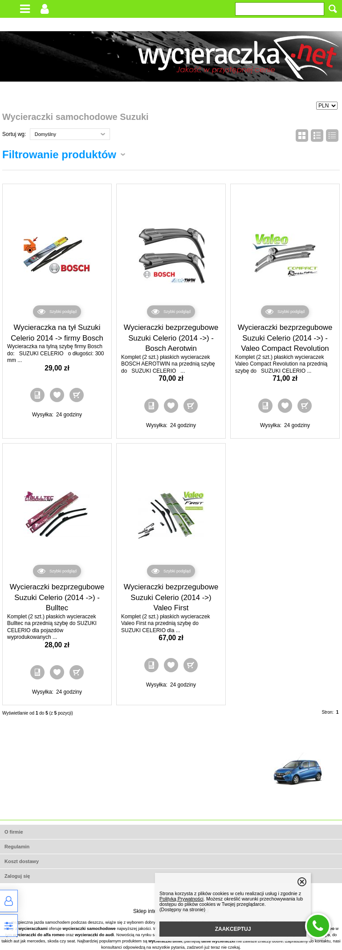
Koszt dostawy (21, 861)
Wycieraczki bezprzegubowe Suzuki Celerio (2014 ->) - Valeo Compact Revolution (285, 338)
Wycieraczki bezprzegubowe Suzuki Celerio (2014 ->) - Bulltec (57, 597)
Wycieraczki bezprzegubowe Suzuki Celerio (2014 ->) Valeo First (171, 597)
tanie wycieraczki (218, 941)
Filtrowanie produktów (59, 154)
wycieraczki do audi (94, 935)
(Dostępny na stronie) (182, 909)
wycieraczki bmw (165, 941)
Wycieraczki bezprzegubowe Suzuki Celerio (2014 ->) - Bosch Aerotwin (171, 338)
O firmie (13, 832)
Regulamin (16, 846)
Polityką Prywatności (181, 898)
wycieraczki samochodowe (89, 928)
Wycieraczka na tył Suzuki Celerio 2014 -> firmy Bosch (57, 332)
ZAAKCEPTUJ (233, 929)
